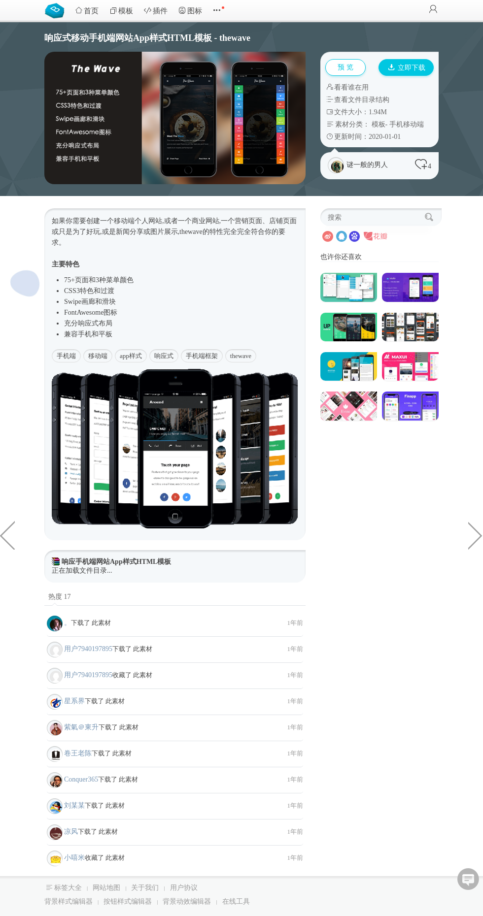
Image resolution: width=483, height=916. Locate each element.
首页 (87, 10)
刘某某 (74, 805)
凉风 (71, 831)
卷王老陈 (78, 753)
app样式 (131, 356)
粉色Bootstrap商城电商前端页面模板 (475, 535)
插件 (156, 10)
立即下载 (406, 67)
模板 (121, 10)
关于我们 (145, 887)
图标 (190, 10)
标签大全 (68, 887)
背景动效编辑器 (187, 901)
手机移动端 (406, 124)
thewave (240, 356)
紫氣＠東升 (81, 727)
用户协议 (184, 887)
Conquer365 (81, 779)
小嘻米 (74, 857)
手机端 (66, 356)
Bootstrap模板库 (56, 10)
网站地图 (106, 887)
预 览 (345, 67)
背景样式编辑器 (68, 901)
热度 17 (59, 596)
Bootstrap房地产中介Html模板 (7, 535)
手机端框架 (202, 356)
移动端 (97, 356)
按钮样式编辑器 (128, 901)
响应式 (88, 323)
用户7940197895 (88, 649)
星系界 (74, 701)
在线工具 (236, 901)
